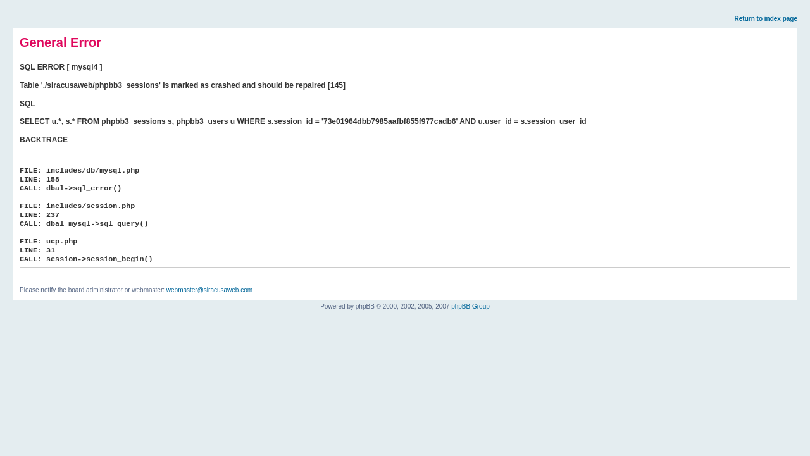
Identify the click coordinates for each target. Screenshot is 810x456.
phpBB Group (470, 306)
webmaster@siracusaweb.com (209, 290)
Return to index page (766, 18)
